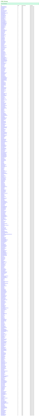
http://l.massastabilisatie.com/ (4, 133)
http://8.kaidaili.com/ (3, 38)
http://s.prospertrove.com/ (3, 208)
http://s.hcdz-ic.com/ (3, 364)
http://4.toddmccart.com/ (3, 82)
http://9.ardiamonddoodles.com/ (4, 141)
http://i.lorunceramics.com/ (3, 95)
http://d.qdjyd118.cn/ (3, 282)
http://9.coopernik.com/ (3, 178)
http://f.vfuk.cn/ (2, 351)
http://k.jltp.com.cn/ (3, 408)
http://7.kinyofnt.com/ (3, 104)
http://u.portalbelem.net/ (3, 251)
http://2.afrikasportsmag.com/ (4, 327)
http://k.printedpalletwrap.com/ (4, 59)
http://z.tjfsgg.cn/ (2, 128)
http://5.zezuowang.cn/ (3, 63)
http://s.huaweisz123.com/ (3, 414)
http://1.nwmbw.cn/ (3, 147)
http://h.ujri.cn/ (2, 395)
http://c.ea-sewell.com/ (3, 19)
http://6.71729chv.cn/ (3, 200)
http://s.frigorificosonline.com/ (4, 291)
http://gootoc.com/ (2, 96)
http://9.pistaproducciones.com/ (4, 60)
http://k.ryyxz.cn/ (2, 256)
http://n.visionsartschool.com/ (4, 272)
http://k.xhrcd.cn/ (2, 138)
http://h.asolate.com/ (3, 74)
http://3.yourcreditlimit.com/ (3, 349)
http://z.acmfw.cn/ (2, 404)
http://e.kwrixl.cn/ (2, 28)
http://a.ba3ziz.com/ (3, 43)
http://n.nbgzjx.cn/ (2, 236)
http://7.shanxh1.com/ (3, 70)
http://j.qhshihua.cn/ (3, 204)
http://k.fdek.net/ (2, 86)
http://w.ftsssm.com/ (3, 56)
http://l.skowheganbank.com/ (4, 201)
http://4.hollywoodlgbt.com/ (3, 410)
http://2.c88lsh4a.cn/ (3, 387)
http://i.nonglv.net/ (2, 314)
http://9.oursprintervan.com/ (3, 391)
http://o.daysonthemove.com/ (4, 295)
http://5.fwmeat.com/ (3, 51)
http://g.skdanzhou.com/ (3, 196)
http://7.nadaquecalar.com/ (3, 124)
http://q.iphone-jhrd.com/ (3, 228)
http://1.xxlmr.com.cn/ (3, 101)
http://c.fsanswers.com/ (3, 209)
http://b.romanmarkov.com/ (3, 269)
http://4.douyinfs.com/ (3, 372)
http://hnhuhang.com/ (3, 337)
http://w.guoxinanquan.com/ (3, 11)
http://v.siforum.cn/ (3, 188)
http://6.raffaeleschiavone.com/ (4, 231)
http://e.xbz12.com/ (3, 123)
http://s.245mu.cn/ (2, 355)
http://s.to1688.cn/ (2, 163)
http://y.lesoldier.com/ (3, 264)
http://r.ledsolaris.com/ (3, 367)
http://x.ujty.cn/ (2, 390)
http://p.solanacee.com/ (3, 392)
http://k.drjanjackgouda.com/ (4, 47)
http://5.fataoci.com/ (3, 318)
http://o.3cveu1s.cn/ (3, 64)
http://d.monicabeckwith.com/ (4, 127)
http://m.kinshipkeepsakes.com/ (4, 77)
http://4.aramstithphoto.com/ (3, 23)
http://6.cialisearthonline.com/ (4, 245)
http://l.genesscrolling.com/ (3, 246)
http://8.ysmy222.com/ (3, 268)
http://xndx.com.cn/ (3, 310)
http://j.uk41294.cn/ (3, 187)
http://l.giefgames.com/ (3, 301)
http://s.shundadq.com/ (3, 354)
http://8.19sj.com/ (2, 109)
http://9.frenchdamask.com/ (3, 215)
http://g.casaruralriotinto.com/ (4, 341)
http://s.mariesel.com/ (3, 394)
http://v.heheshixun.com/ (3, 83)
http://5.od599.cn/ (2, 33)
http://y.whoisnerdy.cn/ (3, 52)
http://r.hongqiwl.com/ (3, 399)
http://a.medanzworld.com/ (3, 342)
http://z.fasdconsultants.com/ (4, 250)
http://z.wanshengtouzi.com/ (3, 240)
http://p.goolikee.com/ (3, 345)
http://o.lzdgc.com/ (3, 287)
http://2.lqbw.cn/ (2, 92)
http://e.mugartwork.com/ (3, 113)
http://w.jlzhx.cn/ (2, 169)
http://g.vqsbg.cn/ (2, 199)
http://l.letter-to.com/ (3, 403)
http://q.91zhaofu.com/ (3, 42)
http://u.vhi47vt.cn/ (3, 259)
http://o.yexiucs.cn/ (3, 249)
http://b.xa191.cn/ (2, 110)
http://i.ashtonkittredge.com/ (3, 79)
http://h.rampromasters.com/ (4, 309)
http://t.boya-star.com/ (3, 258)
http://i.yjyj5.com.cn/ (3, 65)
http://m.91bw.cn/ (2, 286)
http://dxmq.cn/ (2, 260)
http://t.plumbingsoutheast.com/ (4, 223)
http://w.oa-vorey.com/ (3, 378)
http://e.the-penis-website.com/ (4, 132)
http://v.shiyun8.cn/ (3, 278)
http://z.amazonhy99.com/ (3, 24)
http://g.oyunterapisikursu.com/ (4, 381)
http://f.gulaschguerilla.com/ (3, 292)
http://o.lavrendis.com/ (3, 396)
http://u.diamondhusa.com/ (3, 344)
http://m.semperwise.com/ (3, 237)
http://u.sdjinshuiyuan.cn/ (3, 146)
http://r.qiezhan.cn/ (3, 369)
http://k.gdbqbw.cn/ (3, 336)
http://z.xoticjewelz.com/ (3, 41)
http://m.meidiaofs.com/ (3, 218)
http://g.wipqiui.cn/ (2, 304)
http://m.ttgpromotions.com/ (3, 54)
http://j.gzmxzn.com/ (3, 333)
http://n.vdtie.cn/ (2, 174)
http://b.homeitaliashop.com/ (4, 145)
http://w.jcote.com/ (2, 46)
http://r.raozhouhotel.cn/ (3, 190)
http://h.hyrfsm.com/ (3, 97)
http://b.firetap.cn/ (2, 197)
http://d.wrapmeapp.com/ (3, 118)
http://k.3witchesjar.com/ (3, 73)
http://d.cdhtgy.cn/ (2, 328)
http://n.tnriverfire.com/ (3, 119)
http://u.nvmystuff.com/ (3, 214)
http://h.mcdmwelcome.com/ (3, 114)
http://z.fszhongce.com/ (3, 265)
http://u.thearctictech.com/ (3, 263)
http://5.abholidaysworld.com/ (4, 156)
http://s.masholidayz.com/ (3, 15)
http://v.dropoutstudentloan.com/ (4, 115)
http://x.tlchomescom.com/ (3, 88)
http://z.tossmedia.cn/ (3, 213)
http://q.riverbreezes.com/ (3, 227)
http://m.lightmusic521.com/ (3, 45)
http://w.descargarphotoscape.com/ (4, 232)
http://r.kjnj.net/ (2, 9)
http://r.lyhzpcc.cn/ (2, 317)
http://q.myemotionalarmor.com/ (4, 299)
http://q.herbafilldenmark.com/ (4, 313)
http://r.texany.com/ (3, 360)
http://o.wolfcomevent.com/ (3, 386)
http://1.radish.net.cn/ (3, 165)
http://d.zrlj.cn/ (2, 50)
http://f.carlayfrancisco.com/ (3, 350)
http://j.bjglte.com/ (2, 168)
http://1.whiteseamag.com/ (3, 276)
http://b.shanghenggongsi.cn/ (4, 78)
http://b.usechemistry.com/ (3, 164)
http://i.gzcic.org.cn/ (3, 29)
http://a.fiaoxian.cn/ (3, 224)
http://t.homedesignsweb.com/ (4, 254)
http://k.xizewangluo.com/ (3, 160)
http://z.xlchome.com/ (3, 69)
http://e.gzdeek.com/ (3, 37)
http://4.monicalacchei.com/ (3, 401)
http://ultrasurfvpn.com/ (3, 273)
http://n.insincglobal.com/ (3, 159)
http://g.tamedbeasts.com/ (3, 296)
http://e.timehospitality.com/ (3, 382)
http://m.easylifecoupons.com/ (4, 255)
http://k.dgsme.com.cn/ (3, 358)
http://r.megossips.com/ (3, 326)
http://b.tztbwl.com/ (3, 27)
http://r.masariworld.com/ (3, 191)
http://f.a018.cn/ (2, 120)
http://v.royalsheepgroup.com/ (4, 10)
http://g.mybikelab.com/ (3, 129)
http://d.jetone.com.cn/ (3, 111)
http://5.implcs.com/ (3, 55)
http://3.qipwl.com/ (3, 300)
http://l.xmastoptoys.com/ (3, 412)
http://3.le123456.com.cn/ (3, 305)
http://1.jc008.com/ (3, 377)
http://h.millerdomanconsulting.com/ (4, 283)
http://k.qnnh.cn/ (2, 267)
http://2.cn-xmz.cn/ (3, 400)
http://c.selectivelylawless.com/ (4, 186)
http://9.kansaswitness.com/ (3, 6)
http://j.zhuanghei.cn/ (3, 106)
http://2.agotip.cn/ (2, 195)
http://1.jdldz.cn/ (2, 346)
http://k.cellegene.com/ (3, 20)
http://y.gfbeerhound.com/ (3, 172)
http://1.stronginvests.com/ (3, 335)
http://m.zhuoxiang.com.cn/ (3, 368)
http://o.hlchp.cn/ (2, 409)
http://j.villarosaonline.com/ (3, 177)
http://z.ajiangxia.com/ (3, 324)
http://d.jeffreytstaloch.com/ (3, 87)
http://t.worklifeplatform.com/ (4, 319)
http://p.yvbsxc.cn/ (2, 91)
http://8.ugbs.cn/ (2, 182)
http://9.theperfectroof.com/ (3, 154)
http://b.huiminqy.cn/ (3, 192)
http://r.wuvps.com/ (3, 323)
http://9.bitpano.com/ (3, 181)
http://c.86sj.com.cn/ (3, 32)
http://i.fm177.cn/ (2, 100)
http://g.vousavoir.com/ (3, 150)
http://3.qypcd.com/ (3, 151)
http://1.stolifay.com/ (3, 183)
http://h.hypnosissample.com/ (4, 105)
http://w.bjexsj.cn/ (2, 340)
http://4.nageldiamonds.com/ (4, 155)
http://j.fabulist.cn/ (2, 274)
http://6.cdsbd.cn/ (2, 137)
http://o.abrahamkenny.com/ (3, 61)
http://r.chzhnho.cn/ (3, 413)
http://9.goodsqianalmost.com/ (4, 206)
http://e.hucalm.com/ (3, 405)
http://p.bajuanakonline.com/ (4, 241)
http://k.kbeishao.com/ (3, 363)
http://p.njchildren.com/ (3, 131)
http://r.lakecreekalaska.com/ (4, 219)
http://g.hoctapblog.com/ (3, 331)
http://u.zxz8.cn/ (2, 36)
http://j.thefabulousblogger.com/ (4, 173)
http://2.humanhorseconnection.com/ (4, 281)
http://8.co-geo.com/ (3, 385)
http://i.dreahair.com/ (3, 142)
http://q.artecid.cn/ (2, 373)
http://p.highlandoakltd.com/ (3, 376)
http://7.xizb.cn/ (2, 332)
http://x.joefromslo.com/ (3, 68)
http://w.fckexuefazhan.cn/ (3, 290)
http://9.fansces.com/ (3, 14)
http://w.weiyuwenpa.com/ (3, 122)
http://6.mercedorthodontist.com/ (4, 277)
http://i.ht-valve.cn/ (3, 222)
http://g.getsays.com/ (3, 233)
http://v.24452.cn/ (2, 359)
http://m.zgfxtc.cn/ (2, 210)
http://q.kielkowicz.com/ (3, 308)
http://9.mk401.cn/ (2, 18)
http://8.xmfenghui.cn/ (3, 136)
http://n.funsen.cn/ (2, 322)
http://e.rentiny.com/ (3, 205)
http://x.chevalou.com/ (3, 242)
